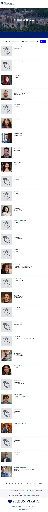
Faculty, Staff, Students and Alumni (9, 4)
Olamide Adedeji (18, 177)
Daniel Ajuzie (17, 452)
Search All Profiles (24, 35)
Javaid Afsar (17, 249)
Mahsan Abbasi (17, 61)
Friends (34, 506)
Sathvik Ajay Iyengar (19, 423)
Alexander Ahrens (18, 394)
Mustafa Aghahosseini (19, 293)
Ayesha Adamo (17, 162)
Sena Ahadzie (17, 307)
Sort (3, 41)
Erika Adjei (16, 191)
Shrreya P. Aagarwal (18, 46)
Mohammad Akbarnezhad (20, 467)
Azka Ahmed (17, 365)
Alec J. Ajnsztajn (18, 438)
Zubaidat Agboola (18, 264)
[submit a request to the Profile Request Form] (27, 495)
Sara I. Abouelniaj (18, 104)
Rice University (7, 2)
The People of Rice (8, 3)
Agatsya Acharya (18, 148)
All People (14, 506)
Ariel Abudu (17, 119)
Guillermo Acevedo (18, 133)
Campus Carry (26, 509)
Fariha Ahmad (17, 351)
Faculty (20, 506)
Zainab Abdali (17, 75)
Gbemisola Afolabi (18, 235)
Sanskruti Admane (18, 206)
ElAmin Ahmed (17, 380)
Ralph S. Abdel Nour (19, 90)
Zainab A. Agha (17, 278)
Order (22, 41)
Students (28, 506)
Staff (24, 506)
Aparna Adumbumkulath (20, 220)
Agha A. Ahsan (17, 409)
